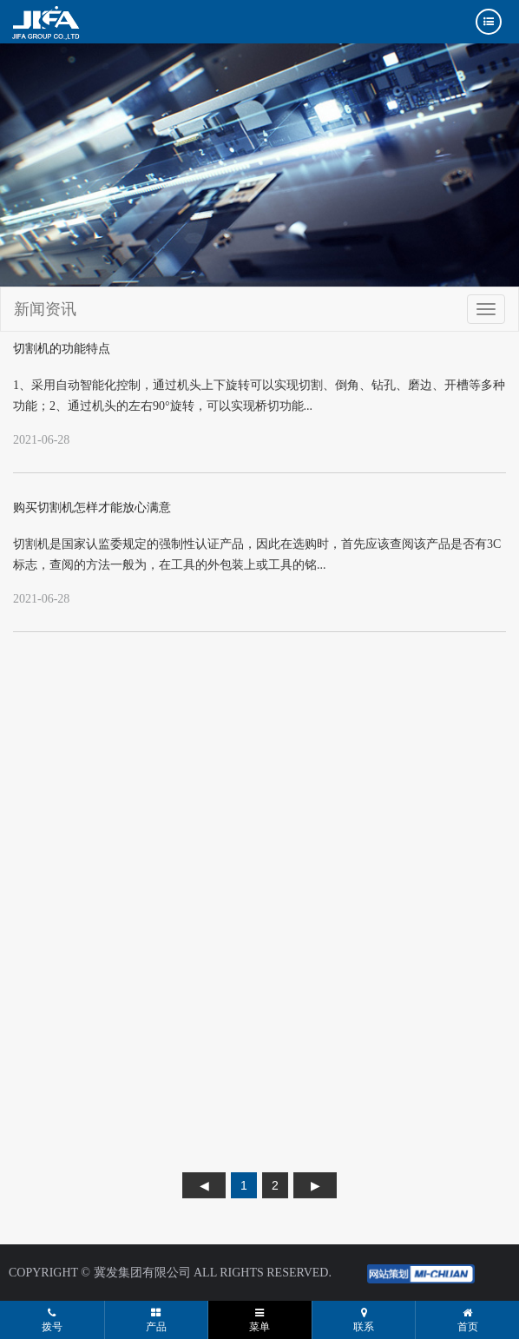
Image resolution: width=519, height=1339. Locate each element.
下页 (315, 1185)
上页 (204, 1185)
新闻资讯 (45, 309)
